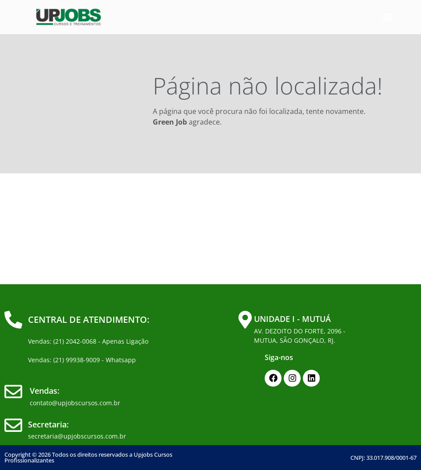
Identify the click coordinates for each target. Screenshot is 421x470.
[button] (387, 17)
